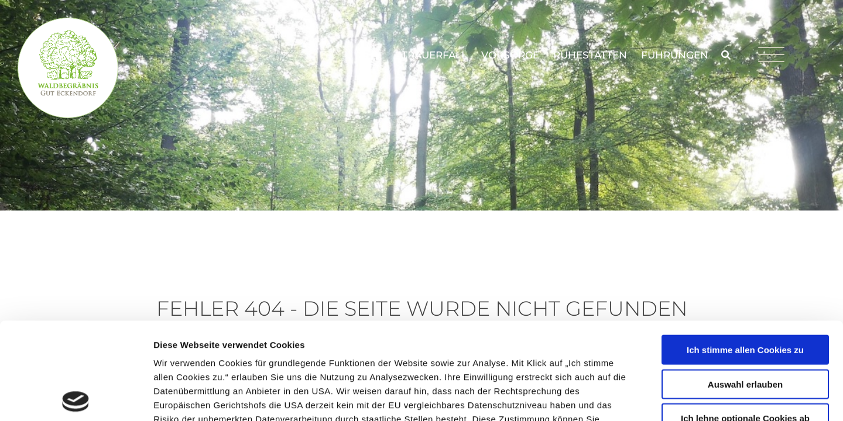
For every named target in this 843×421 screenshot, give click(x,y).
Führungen (674, 55)
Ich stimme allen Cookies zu (745, 253)
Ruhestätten (590, 55)
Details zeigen (622, 398)
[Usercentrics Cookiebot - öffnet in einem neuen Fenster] (76, 398)
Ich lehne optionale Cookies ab (745, 321)
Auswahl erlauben (745, 287)
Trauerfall (434, 55)
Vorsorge (510, 55)
